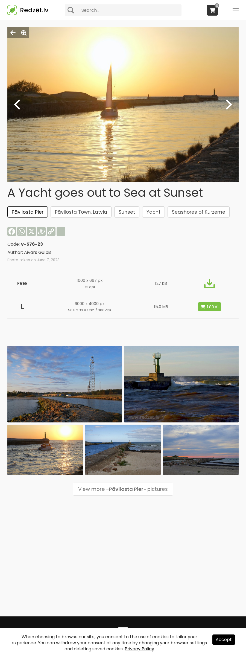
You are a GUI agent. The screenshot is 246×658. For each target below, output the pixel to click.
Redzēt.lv (34, 10)
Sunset (127, 212)
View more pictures (123, 489)
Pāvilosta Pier (27, 212)
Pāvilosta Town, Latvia (81, 212)
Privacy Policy (139, 649)
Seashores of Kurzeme (198, 212)
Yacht (153, 212)
